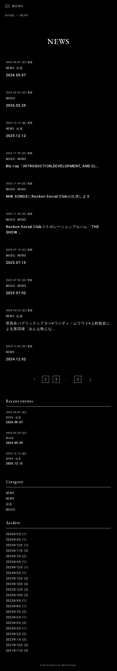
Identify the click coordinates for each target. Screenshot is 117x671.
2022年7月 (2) (16, 611)
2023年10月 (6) (17, 584)
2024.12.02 (16, 359)
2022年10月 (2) (17, 595)
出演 (19, 68)
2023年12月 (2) (17, 578)
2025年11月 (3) (17, 550)
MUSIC (11, 98)
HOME (10, 15)
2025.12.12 (16, 136)
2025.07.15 (16, 262)
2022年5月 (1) (16, 617)
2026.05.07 (16, 75)
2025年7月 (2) (16, 556)
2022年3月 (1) (16, 628)
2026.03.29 (16, 105)
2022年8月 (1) (16, 606)
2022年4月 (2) (16, 622)
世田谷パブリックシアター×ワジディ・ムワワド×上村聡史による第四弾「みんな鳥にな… (58, 326)
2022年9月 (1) (16, 600)
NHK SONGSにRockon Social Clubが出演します (48, 196)
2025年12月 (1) (17, 545)
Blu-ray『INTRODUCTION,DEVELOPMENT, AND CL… (52, 166)
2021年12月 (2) (17, 645)
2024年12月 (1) (17, 567)
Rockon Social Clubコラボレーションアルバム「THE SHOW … (52, 229)
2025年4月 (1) (16, 561)
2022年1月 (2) (16, 639)
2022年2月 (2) (16, 634)
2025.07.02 (16, 293)
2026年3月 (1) (16, 539)
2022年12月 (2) (17, 589)
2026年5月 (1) (16, 534)
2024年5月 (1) (16, 572)
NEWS (24, 15)
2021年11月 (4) (17, 650)
